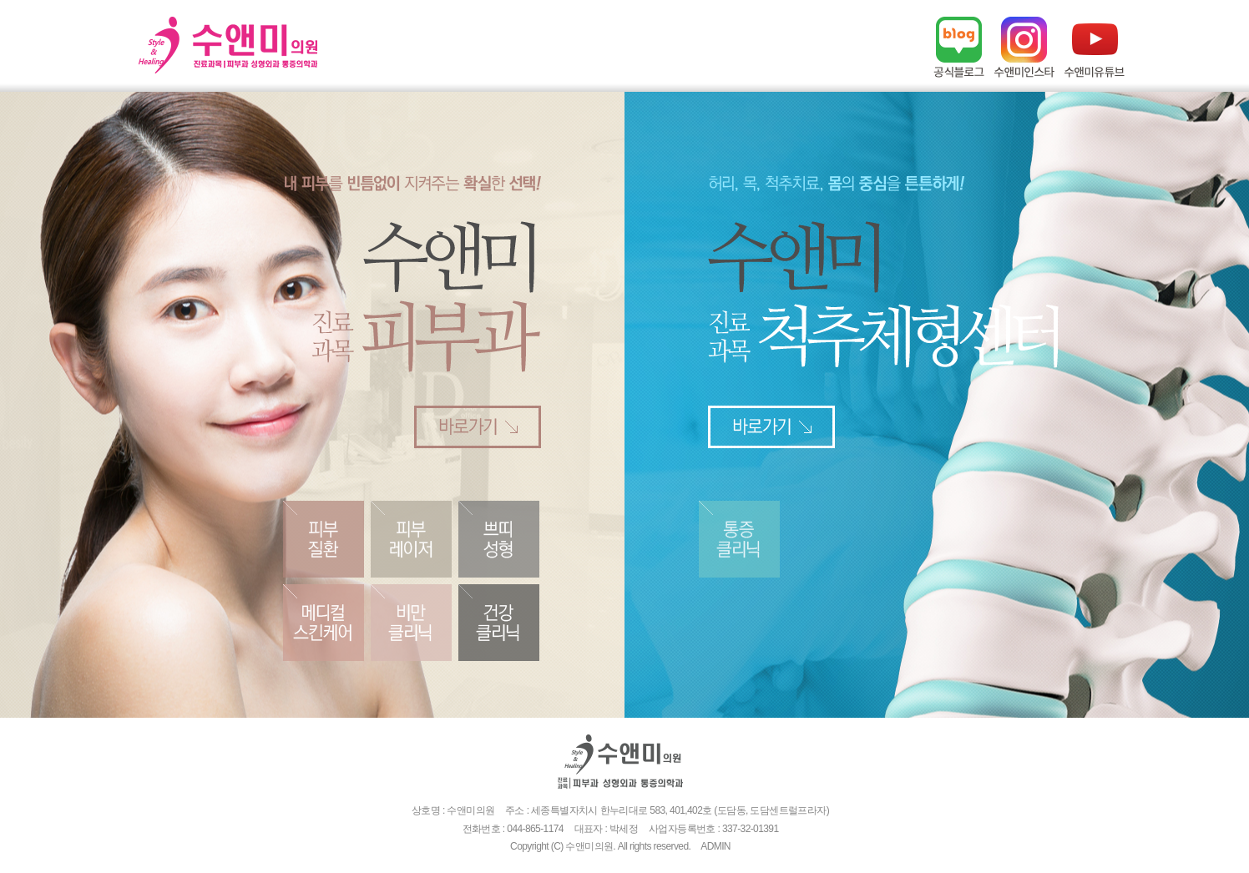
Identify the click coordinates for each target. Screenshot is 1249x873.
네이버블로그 (958, 47)
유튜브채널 (1094, 47)
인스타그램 (1024, 47)
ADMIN (715, 846)
